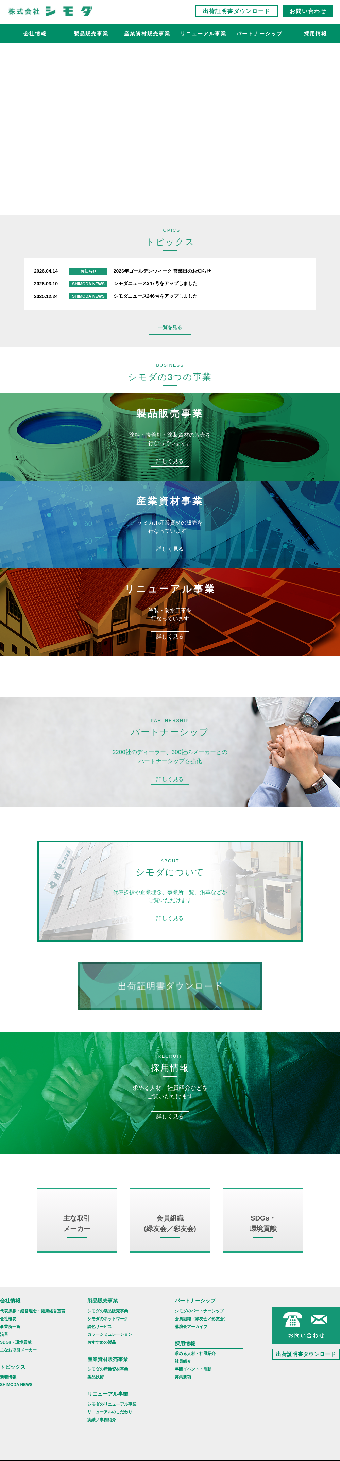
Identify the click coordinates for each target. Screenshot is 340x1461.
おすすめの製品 (101, 1355)
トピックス (13, 1380)
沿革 (4, 1347)
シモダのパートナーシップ (199, 1324)
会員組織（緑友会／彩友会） (201, 1332)
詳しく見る (170, 461)
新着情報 (8, 1390)
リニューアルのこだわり (109, 1425)
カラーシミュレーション (109, 1347)
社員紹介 (183, 1374)
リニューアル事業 (203, 36)
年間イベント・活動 (193, 1382)
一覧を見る (170, 327)
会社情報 (35, 36)
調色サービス (99, 1340)
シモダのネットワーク (107, 1332)
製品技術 (95, 1390)
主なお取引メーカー (18, 1363)
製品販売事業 (91, 36)
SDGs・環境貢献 (16, 1355)
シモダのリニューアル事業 (111, 1417)
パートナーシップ (259, 36)
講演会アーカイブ (191, 1340)
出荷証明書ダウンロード (236, 13)
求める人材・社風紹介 (195, 1366)
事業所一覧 (10, 1340)
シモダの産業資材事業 (107, 1382)
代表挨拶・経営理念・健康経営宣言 (32, 1324)
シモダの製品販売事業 (107, 1324)
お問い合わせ (308, 13)
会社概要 (8, 1332)
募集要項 (183, 1390)
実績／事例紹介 (101, 1433)
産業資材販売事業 (147, 36)
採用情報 (185, 1357)
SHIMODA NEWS (16, 1398)
